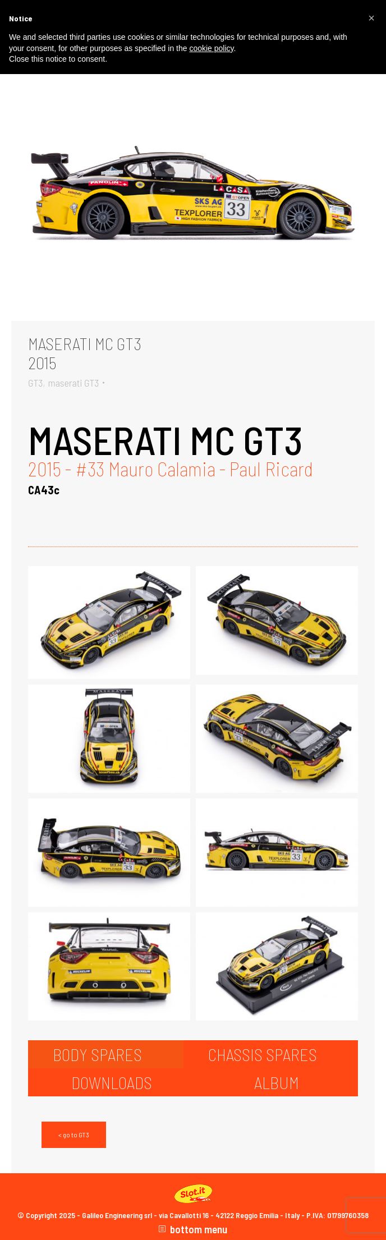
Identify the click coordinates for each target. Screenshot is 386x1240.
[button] (371, 18)
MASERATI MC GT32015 (84, 353)
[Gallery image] (193, 200)
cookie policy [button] (211, 48)
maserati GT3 (73, 382)
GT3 (35, 382)
